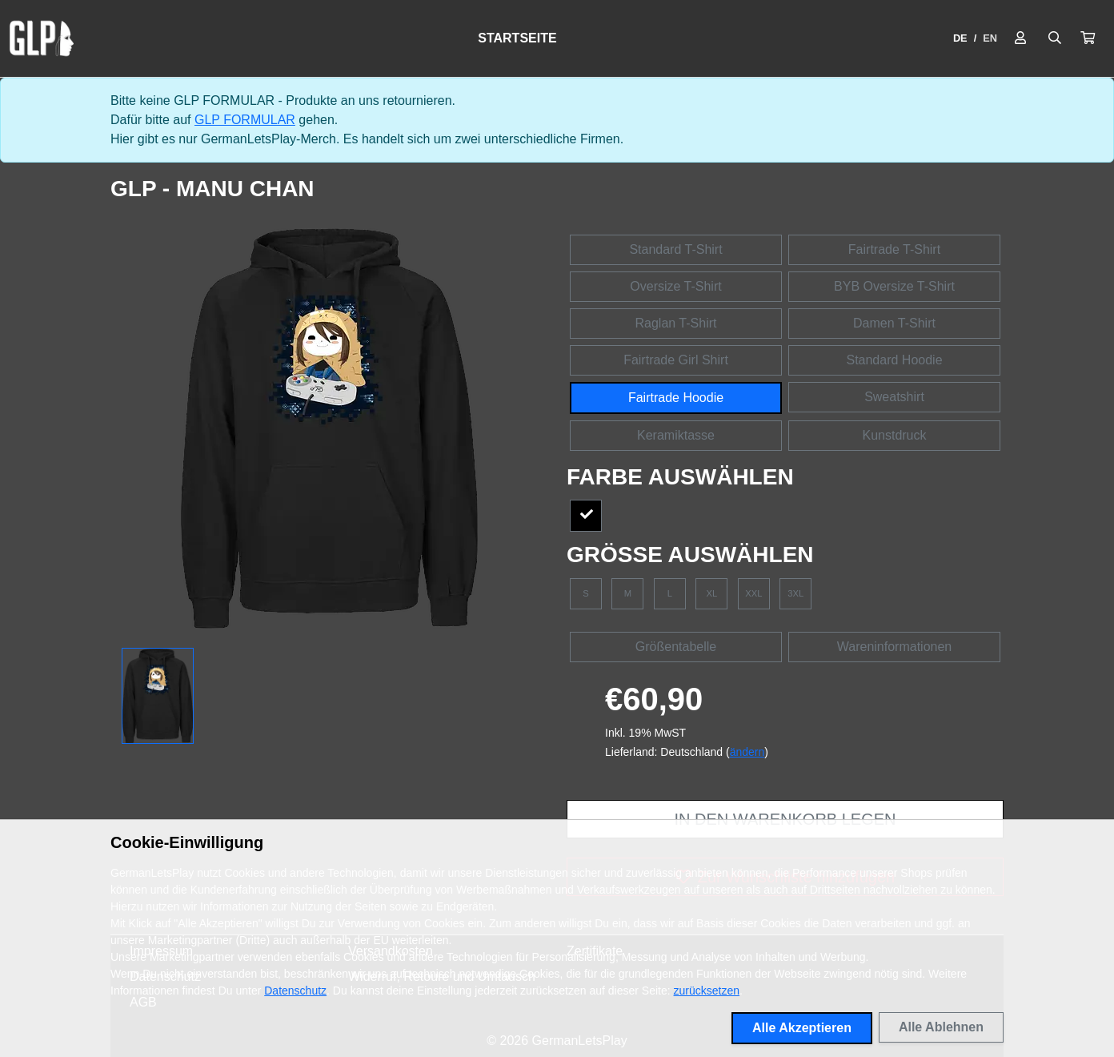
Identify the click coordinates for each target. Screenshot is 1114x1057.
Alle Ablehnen (941, 1027)
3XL (795, 593)
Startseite (517, 38)
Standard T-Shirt (675, 249)
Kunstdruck (894, 435)
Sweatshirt (894, 397)
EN (990, 38)
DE (960, 38)
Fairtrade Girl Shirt (675, 360)
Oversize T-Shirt (675, 286)
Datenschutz (295, 990)
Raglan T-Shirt (676, 323)
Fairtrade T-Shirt (894, 249)
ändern (747, 752)
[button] (1087, 38)
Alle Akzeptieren (802, 1028)
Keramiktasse (676, 435)
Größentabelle (675, 646)
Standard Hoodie (894, 360)
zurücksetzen (706, 990)
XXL (753, 593)
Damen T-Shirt (894, 323)
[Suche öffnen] (1055, 38)
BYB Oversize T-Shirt (894, 286)
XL (712, 593)
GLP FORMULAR (244, 120)
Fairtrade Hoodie (675, 397)
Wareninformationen (894, 646)
